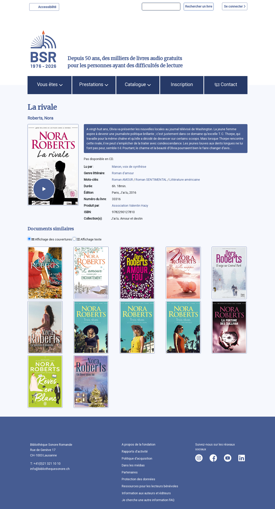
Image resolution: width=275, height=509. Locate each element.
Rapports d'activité (135, 451)
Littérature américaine (184, 179)
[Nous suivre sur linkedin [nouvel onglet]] (241, 458)
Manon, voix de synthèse (129, 166)
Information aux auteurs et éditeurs (146, 493)
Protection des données (138, 479)
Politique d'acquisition (137, 458)
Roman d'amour (123, 173)
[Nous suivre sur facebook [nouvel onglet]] (213, 458)
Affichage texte (89, 239)
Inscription (182, 84)
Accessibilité (47, 6)
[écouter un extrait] (44, 189)
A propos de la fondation (138, 444)
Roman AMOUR (123, 179)
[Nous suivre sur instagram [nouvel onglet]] (199, 458)
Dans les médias (133, 465)
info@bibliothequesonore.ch (50, 469)
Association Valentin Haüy (130, 205)
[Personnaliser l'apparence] (44, 7)
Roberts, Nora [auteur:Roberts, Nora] (40, 118)
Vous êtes (50, 84)
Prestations (93, 84)
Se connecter (234, 6)
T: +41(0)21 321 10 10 (45, 463)
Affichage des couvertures (52, 239)
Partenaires (130, 472)
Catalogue (138, 84)
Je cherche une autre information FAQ (148, 500)
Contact (225, 84)
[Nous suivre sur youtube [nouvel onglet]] (227, 458)
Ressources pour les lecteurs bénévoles (150, 486)
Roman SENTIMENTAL (151, 179)
